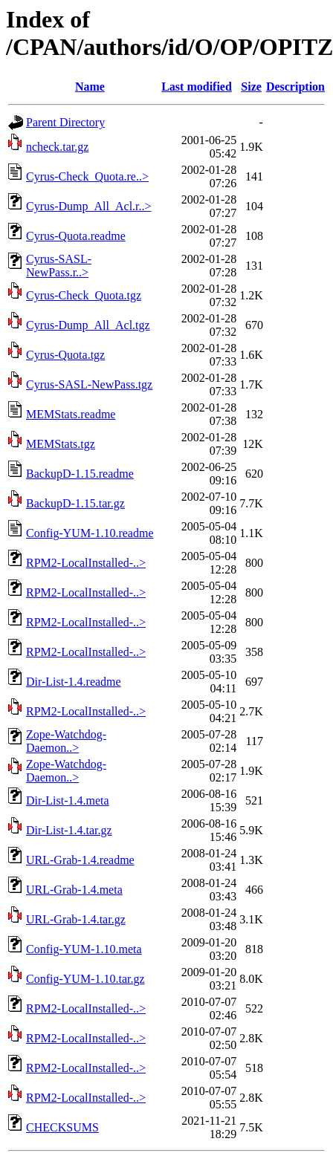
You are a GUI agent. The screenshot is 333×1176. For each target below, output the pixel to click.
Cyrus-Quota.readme (76, 236)
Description (295, 86)
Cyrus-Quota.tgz (65, 354)
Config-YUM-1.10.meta (84, 949)
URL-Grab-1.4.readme (80, 860)
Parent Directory (65, 122)
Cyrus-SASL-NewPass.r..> (58, 266)
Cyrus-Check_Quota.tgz (83, 295)
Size (251, 86)
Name (90, 86)
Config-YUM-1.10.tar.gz (85, 978)
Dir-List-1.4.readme (73, 681)
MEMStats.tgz (60, 444)
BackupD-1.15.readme (80, 473)
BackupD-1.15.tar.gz (75, 503)
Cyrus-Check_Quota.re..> (87, 176)
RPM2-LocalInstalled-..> (86, 562)
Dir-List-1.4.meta (67, 800)
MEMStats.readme (70, 414)
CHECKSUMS (62, 1127)
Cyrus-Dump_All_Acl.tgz (88, 325)
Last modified (196, 86)
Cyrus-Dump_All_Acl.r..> (89, 206)
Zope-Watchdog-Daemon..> (66, 741)
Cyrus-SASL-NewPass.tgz (89, 384)
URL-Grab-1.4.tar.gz (76, 919)
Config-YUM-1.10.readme (90, 533)
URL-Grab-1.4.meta (74, 889)
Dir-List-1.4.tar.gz (69, 830)
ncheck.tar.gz (57, 146)
